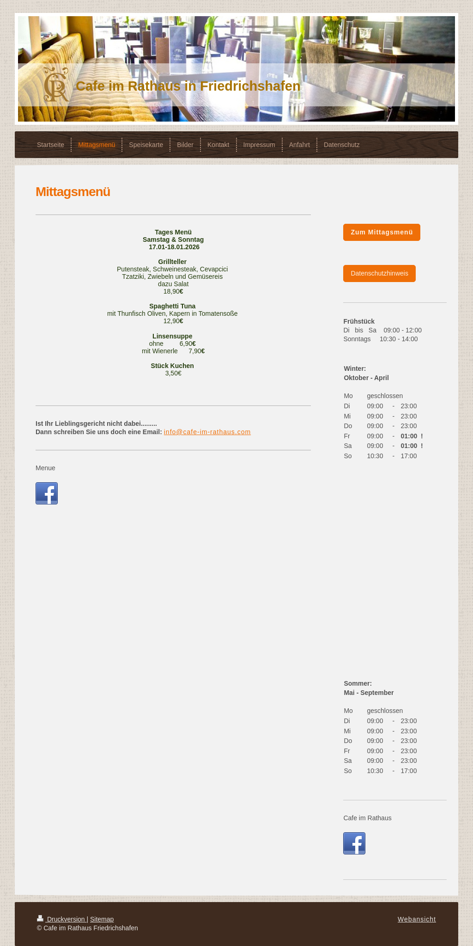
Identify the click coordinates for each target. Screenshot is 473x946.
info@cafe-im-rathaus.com (207, 432)
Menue (45, 468)
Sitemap (102, 919)
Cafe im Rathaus (367, 818)
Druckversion (61, 919)
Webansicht (417, 919)
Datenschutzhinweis (379, 273)
